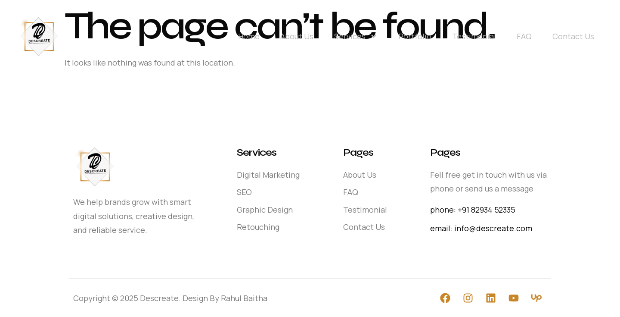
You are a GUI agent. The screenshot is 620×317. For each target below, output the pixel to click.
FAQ (524, 36)
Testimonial (474, 36)
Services (356, 36)
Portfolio (414, 36)
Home (249, 36)
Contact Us (573, 36)
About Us (296, 36)
